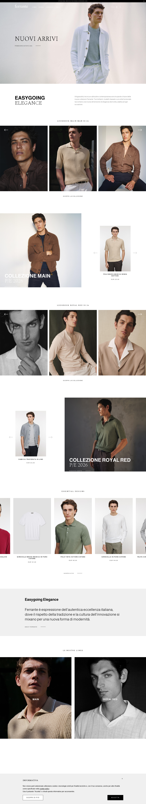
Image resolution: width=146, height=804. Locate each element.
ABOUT (58, 7)
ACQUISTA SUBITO (11, 286)
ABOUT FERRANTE (31, 626)
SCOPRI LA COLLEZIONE (73, 196)
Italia (113, 7)
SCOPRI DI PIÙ (69, 573)
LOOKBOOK (50, 7)
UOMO (34, 7)
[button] (122, 778)
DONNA (41, 7)
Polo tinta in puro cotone (73, 557)
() (130, 7)
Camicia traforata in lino (30, 459)
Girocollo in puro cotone (114, 557)
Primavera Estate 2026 (23, 45)
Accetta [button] (115, 797)
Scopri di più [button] (32, 797)
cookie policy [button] (44, 789)
